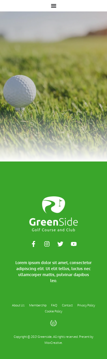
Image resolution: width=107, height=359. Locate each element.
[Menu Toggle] (53, 6)
